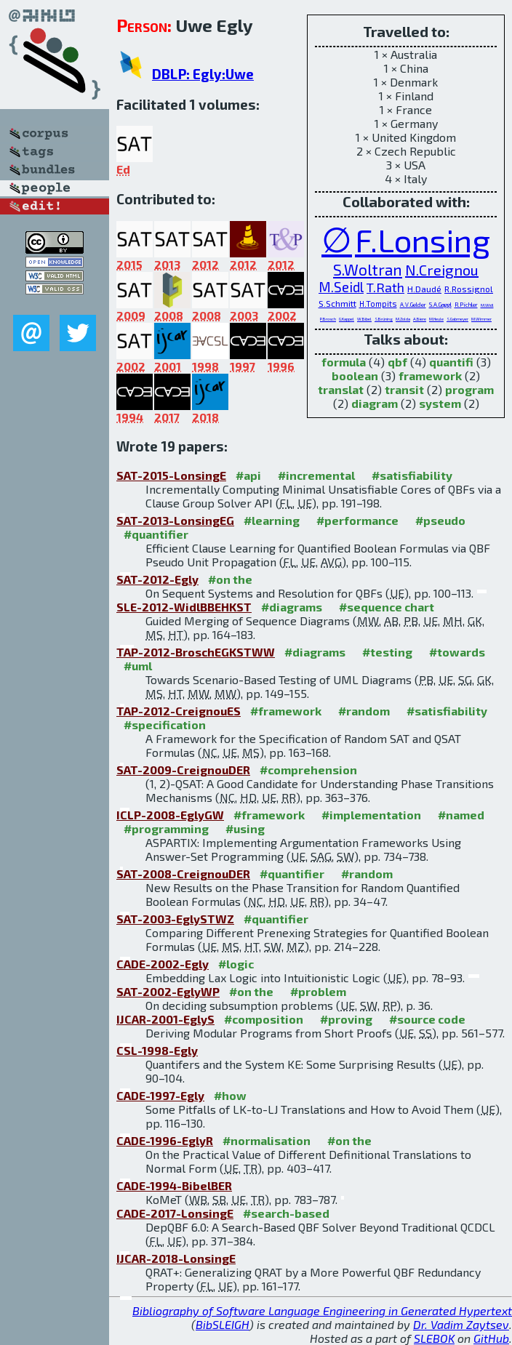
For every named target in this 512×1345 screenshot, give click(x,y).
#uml (138, 665)
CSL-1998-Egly (157, 1050)
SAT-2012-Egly (157, 579)
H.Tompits (378, 303)
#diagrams (291, 607)
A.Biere (419, 318)
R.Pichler (466, 304)
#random (364, 711)
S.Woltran (367, 269)
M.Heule (436, 318)
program (469, 389)
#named (461, 815)
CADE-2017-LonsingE (174, 1213)
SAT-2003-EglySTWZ (175, 919)
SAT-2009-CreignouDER (183, 769)
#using (245, 828)
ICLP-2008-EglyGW (170, 815)
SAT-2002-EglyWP (168, 991)
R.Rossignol (468, 289)
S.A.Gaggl (440, 304)
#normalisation (267, 1140)
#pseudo (440, 520)
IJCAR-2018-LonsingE (176, 1258)
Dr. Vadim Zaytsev (461, 1324)
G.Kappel (346, 318)
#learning (272, 520)
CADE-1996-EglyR (164, 1140)
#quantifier (156, 534)
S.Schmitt (337, 303)
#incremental (316, 475)
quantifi (451, 362)
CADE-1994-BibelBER (174, 1185)
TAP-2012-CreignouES (178, 711)
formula (343, 362)
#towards (457, 652)
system (440, 403)
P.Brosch (328, 318)
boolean (355, 375)
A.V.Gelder (413, 304)
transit (404, 389)
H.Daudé (424, 289)
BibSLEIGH (222, 1324)
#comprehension (308, 769)
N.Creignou (442, 269)
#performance (357, 520)
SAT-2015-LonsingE (171, 475)
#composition (263, 1019)
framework (430, 375)
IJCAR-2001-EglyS (165, 1019)
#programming (166, 828)
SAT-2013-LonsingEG (175, 520)
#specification (165, 724)
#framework (285, 711)
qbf (397, 362)
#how (230, 1095)
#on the (230, 579)
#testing (387, 652)
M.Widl (487, 305)
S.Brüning (384, 318)
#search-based (286, 1213)
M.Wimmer (481, 318)
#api (248, 475)
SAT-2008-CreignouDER (183, 873)
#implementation (371, 815)
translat (341, 389)
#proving (346, 1019)
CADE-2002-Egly (162, 964)
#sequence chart (386, 607)
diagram (374, 403)
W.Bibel (364, 318)
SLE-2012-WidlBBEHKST (184, 607)
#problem (318, 991)
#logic (236, 964)
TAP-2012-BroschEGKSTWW (195, 652)
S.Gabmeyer (457, 318)
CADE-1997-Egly (160, 1095)
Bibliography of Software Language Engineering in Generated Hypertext (322, 1310)
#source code (427, 1019)
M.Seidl (341, 286)
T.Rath (385, 287)
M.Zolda (403, 318)
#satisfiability (412, 475)
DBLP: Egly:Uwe (203, 73)
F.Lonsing (422, 239)
